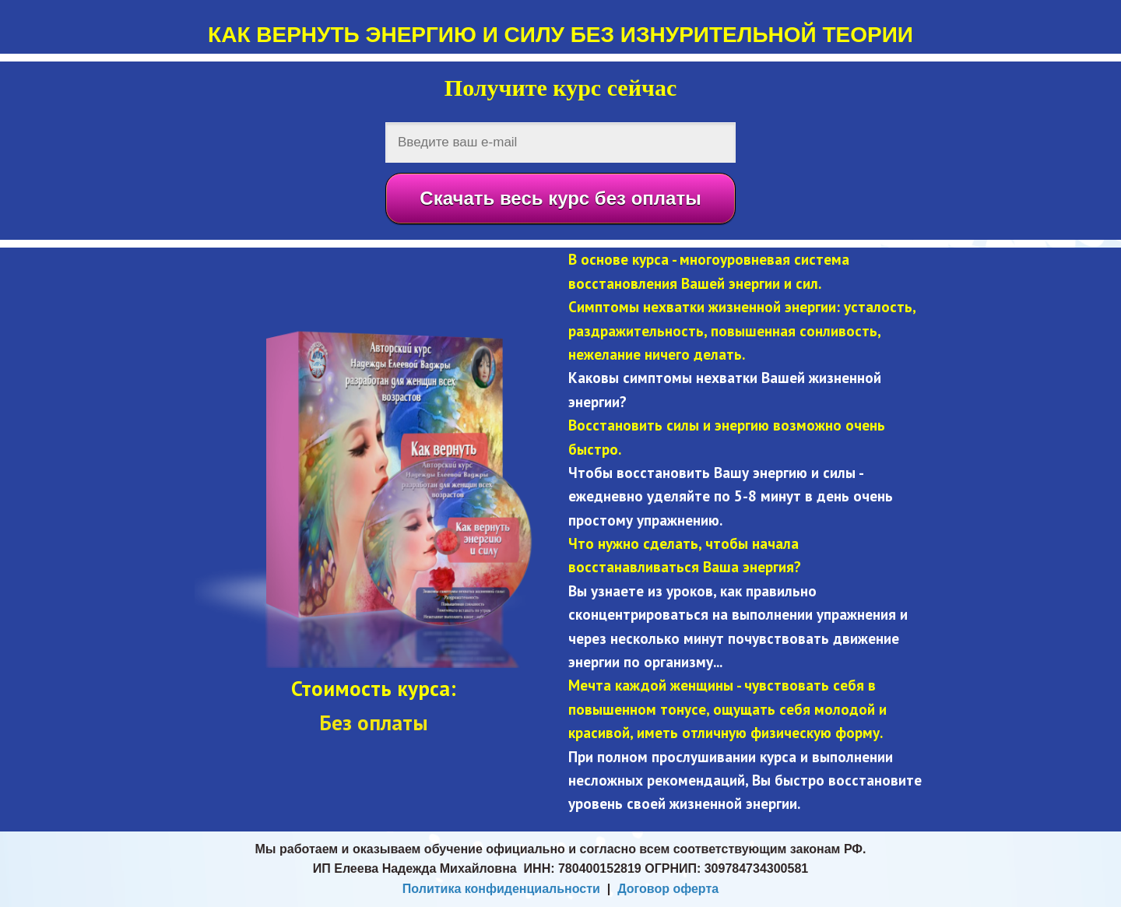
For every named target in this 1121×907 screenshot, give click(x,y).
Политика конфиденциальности (501, 888)
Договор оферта (668, 888)
